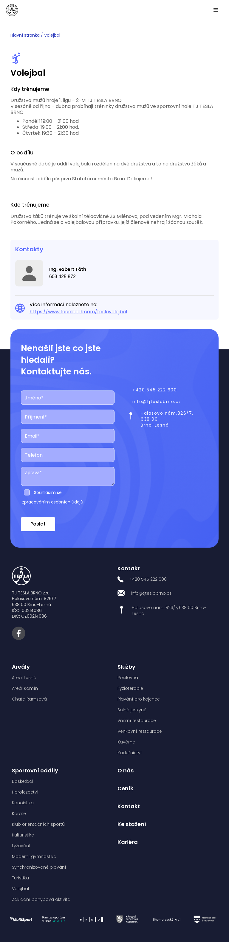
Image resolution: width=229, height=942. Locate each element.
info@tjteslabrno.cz (156, 402)
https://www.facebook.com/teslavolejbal (78, 311)
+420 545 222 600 (154, 390)
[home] (12, 10)
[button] (216, 10)
